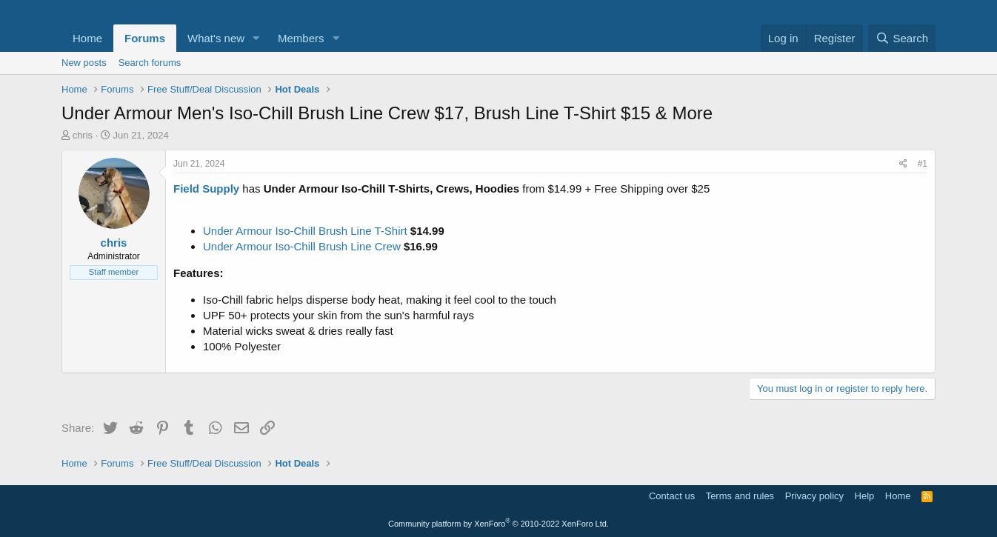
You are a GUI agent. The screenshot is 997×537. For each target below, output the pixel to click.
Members (301, 38)
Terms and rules (740, 495)
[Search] (902, 38)
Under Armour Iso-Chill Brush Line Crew (302, 246)
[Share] (903, 164)
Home (87, 38)
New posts (84, 62)
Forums (144, 38)
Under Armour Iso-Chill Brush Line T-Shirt (305, 230)
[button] (256, 38)
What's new (215, 38)
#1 (922, 164)
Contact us (672, 495)
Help (865, 495)
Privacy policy (814, 495)
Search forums (150, 62)
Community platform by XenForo (498, 523)
